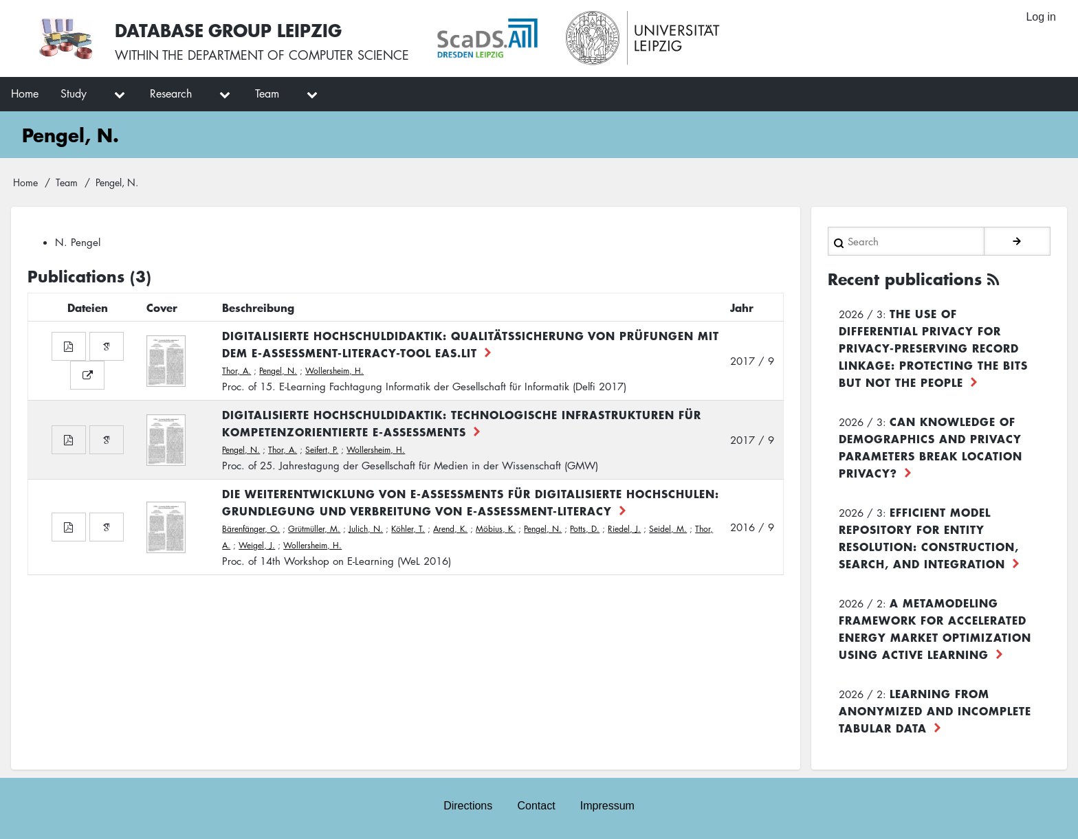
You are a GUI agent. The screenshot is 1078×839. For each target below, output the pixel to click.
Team (67, 182)
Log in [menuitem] (1041, 17)
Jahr (742, 307)
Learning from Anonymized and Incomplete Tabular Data (935, 710)
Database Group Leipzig (228, 30)
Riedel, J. (624, 529)
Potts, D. (585, 529)
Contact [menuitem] (536, 806)
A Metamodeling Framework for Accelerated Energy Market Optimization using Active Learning (935, 628)
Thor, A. (236, 371)
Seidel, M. (668, 529)
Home (25, 182)
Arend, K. (450, 529)
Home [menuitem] (24, 93)
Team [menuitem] (267, 93)
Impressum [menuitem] (607, 806)
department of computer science (298, 55)
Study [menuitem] (73, 93)
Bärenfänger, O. (251, 529)
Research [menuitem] (171, 93)
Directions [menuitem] (467, 806)
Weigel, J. (257, 545)
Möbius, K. (496, 529)
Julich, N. (366, 529)
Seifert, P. (321, 450)
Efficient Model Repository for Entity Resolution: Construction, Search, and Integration (929, 538)
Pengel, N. (278, 371)
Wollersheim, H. (334, 371)
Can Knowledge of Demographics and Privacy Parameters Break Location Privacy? (930, 447)
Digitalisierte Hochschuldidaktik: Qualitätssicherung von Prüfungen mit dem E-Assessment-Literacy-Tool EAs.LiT (470, 344)
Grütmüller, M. (314, 529)
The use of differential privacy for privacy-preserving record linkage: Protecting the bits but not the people (933, 347)
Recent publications (905, 279)
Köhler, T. (408, 529)
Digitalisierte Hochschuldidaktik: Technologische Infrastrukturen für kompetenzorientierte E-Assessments (461, 423)
